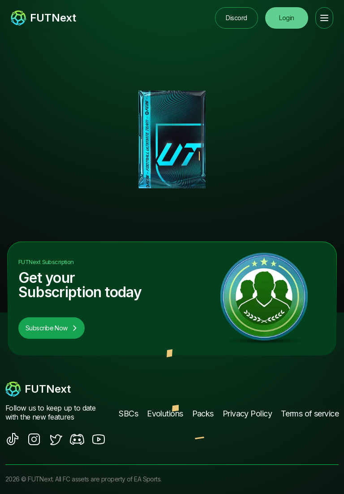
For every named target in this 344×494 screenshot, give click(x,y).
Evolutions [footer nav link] (165, 413)
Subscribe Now (51, 328)
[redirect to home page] (43, 18)
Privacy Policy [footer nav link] (247, 413)
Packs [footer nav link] (203, 413)
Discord (236, 18)
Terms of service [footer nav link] (310, 413)
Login (286, 18)
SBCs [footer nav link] (128, 413)
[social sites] (12, 439)
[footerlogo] (55, 389)
